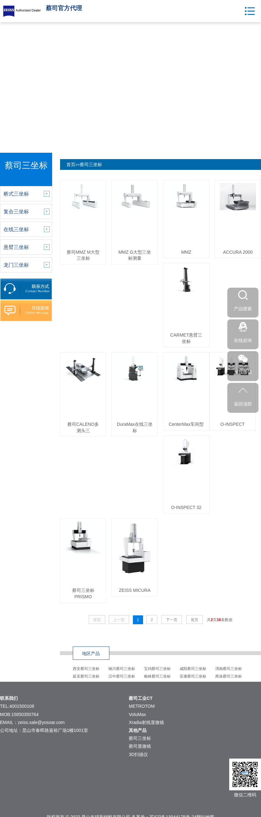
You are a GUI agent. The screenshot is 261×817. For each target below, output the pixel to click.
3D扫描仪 (138, 754)
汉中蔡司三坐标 (121, 676)
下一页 (171, 620)
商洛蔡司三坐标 (228, 676)
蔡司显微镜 (140, 746)
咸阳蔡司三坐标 (193, 668)
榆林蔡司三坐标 (157, 676)
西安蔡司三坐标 (86, 668)
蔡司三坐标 (91, 164)
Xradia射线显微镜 (146, 722)
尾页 (194, 620)
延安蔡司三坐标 (86, 676)
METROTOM (142, 706)
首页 (70, 164)
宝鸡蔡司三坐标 (157, 668)
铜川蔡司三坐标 (121, 668)
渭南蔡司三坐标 (228, 668)
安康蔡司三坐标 (193, 676)
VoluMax (137, 714)
